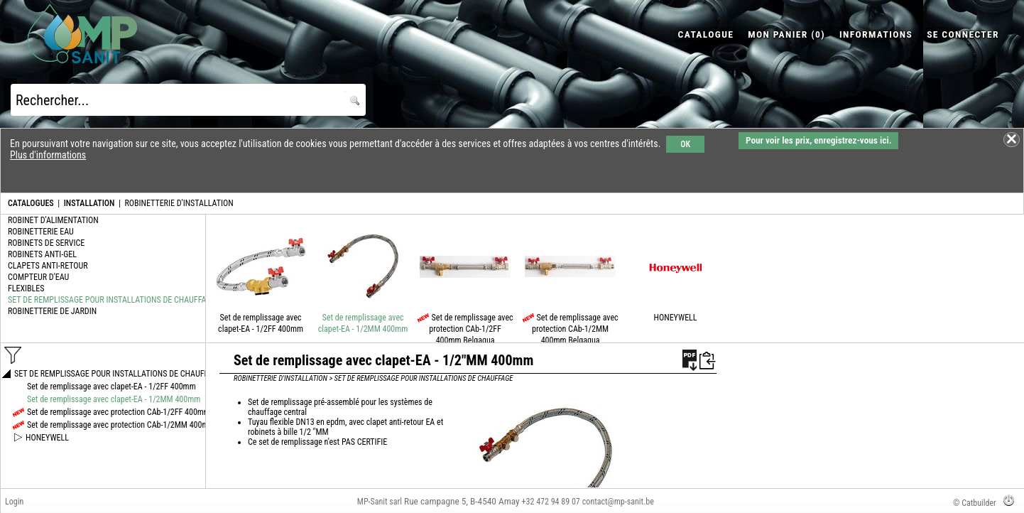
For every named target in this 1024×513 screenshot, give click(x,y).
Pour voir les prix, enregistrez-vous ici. (818, 140)
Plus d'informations (48, 155)
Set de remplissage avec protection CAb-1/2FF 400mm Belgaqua (471, 329)
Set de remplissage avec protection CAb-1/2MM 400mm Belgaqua (575, 329)
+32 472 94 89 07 (551, 502)
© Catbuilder (974, 503)
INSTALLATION (89, 203)
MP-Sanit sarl (379, 502)
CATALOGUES (31, 203)
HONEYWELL (675, 318)
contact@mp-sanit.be (618, 502)
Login (14, 502)
